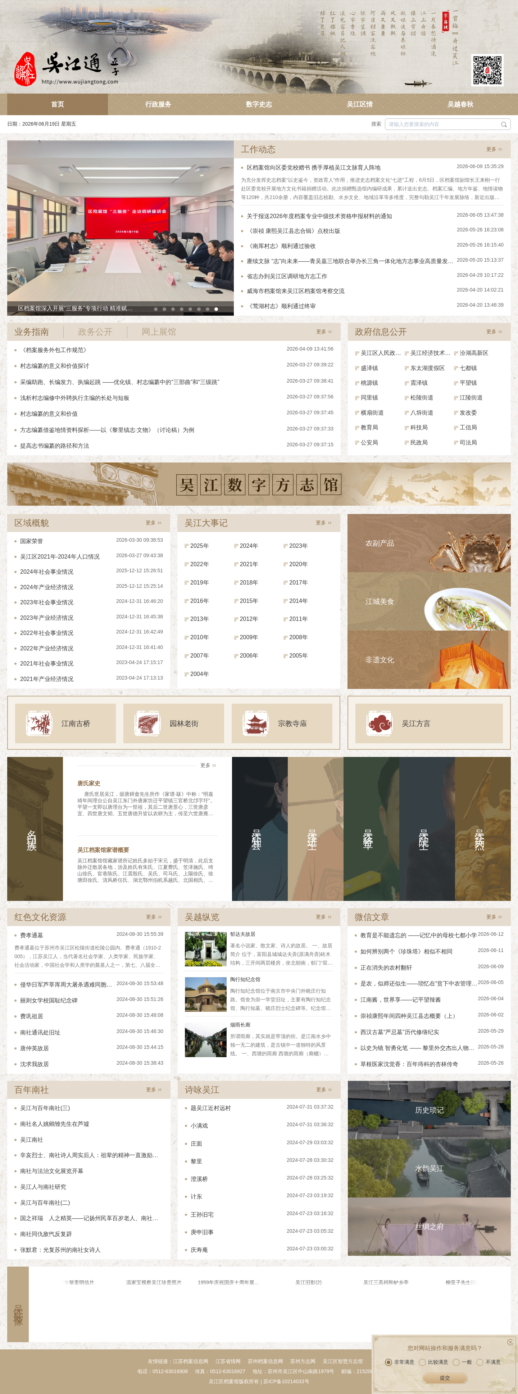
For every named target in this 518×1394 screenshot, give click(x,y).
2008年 (298, 637)
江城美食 (379, 601)
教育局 (369, 427)
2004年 (199, 674)
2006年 (249, 656)
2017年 (298, 582)
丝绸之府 (429, 1227)
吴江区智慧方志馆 (343, 1361)
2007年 (199, 656)
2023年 (298, 546)
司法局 (468, 442)
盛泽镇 (369, 368)
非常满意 (399, 1362)
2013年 (199, 619)
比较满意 (433, 1362)
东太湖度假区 (427, 368)
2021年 (249, 564)
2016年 (199, 601)
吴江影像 (18, 1304)
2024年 (249, 546)
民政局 (419, 442)
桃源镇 (369, 383)
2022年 (199, 564)
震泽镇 (419, 383)
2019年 (199, 582)
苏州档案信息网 (265, 1361)
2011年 (298, 619)
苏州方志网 (302, 1361)
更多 (491, 149)
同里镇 (369, 397)
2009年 (249, 637)
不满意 (488, 1362)
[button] (156, 309)
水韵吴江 (429, 1168)
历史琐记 (429, 1110)
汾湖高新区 (474, 353)
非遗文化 (379, 660)
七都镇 (468, 368)
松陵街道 (421, 397)
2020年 (298, 564)
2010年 (199, 637)
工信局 (468, 427)
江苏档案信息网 (190, 1361)
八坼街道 (421, 413)
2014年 (298, 601)
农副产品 (379, 543)
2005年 (298, 656)
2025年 (199, 546)
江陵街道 (471, 397)
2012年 (249, 619)
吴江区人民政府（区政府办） (383, 353)
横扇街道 (372, 413)
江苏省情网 (228, 1361)
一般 (462, 1362)
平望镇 (468, 383)
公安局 (369, 442)
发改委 (468, 413)
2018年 (249, 582)
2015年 (249, 601)
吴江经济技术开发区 (432, 353)
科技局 (419, 427)
